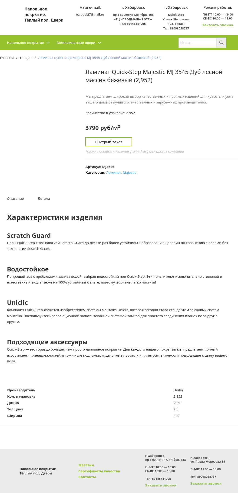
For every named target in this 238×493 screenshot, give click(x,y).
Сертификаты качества (99, 471)
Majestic (129, 172)
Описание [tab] (15, 198)
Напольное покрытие (25, 42)
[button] (119, 217)
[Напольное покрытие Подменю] (48, 43)
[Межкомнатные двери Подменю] (99, 43)
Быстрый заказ (108, 141)
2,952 (177, 396)
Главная (7, 57)
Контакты (87, 476)
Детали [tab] (44, 198)
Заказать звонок (217, 25)
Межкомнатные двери (76, 42)
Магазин (86, 465)
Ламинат (113, 172)
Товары (26, 57)
